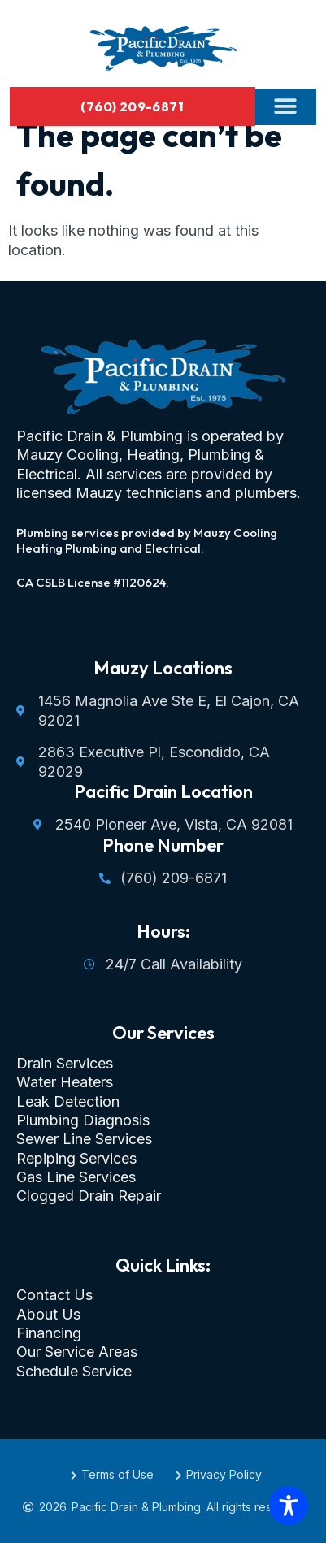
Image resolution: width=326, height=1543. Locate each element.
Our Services (163, 1032)
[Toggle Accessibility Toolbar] (288, 1505)
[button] (285, 107)
